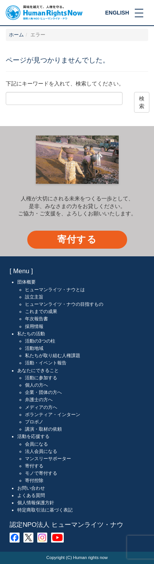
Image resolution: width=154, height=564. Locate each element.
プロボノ (34, 422)
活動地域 (34, 348)
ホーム (16, 35)
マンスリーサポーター (48, 458)
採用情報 (34, 326)
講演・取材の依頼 (43, 429)
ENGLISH (117, 13)
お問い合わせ (31, 488)
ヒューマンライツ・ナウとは (55, 289)
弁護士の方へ (39, 399)
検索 (141, 102)
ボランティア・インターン (52, 414)
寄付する (77, 239)
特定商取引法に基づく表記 (45, 510)
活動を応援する (33, 436)
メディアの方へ (41, 407)
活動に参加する (41, 377)
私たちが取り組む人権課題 (52, 355)
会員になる (36, 444)
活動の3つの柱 (40, 341)
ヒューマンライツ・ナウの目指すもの (64, 304)
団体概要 (26, 282)
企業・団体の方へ (43, 392)
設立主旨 (34, 297)
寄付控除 (34, 480)
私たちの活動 (31, 333)
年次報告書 (36, 318)
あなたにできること (38, 370)
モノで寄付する (41, 473)
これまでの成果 (41, 311)
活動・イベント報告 (45, 363)
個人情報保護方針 (35, 502)
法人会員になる (41, 451)
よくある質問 (31, 495)
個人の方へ (36, 385)
